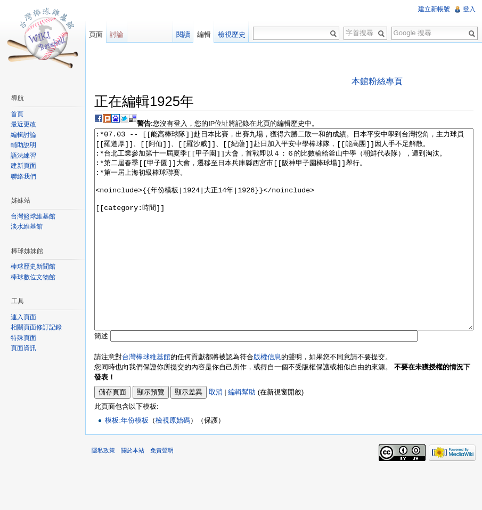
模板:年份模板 (127, 460)
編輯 (204, 34)
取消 (216, 432)
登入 (469, 9)
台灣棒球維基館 (146, 397)
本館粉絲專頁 (377, 81)
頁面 (96, 34)
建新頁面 (23, 165)
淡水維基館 (27, 226)
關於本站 (132, 490)
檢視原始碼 (173, 460)
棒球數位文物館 (33, 277)
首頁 (17, 114)
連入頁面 (23, 317)
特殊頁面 (23, 338)
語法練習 (23, 155)
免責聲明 (162, 490)
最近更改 (23, 124)
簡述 (101, 376)
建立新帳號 (434, 9)
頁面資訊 (23, 348)
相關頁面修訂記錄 (36, 327)
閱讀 (183, 34)
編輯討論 (23, 135)
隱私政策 (103, 490)
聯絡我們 (23, 176)
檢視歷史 (232, 34)
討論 (117, 34)
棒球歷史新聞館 (33, 266)
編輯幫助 (242, 432)
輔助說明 (23, 145)
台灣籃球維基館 (33, 216)
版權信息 (267, 397)
